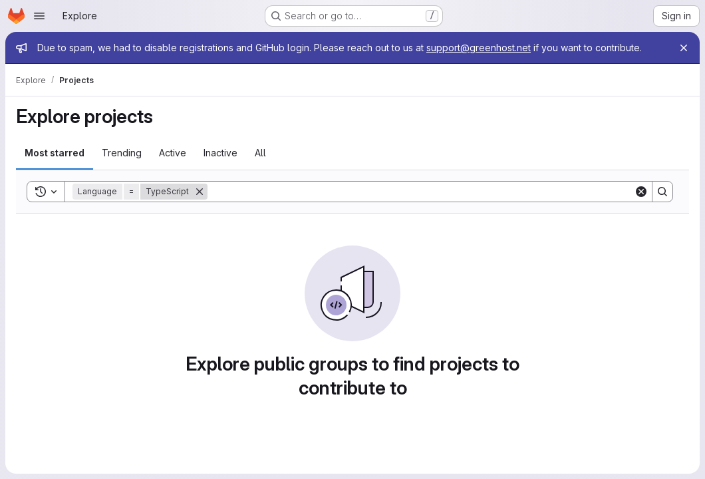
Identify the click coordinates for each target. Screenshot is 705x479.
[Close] (684, 48)
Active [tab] (172, 152)
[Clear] (641, 192)
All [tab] (260, 152)
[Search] (420, 192)
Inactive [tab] (220, 152)
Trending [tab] (122, 152)
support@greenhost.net (478, 47)
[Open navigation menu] (39, 16)
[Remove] (200, 192)
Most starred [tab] (54, 152)
